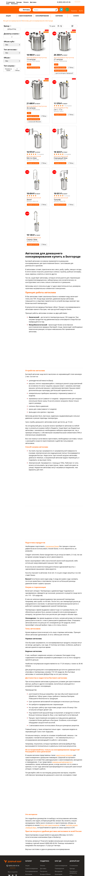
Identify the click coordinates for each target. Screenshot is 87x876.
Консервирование (31, 871)
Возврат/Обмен (45, 874)
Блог (7, 3)
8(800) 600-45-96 (12, 866)
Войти (81, 11)
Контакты (14, 3)
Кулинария (58, 874)
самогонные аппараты (64, 755)
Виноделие (58, 871)
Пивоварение (59, 868)
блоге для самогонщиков (49, 825)
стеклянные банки (52, 546)
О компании (10, 2)
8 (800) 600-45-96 (62, 2)
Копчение (28, 874)
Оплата (25, 2)
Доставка (33, 2)
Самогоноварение (31, 868)
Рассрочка (43, 871)
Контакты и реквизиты (73, 872)
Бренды (19, 2)
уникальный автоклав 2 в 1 (62, 762)
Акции (27, 866)
